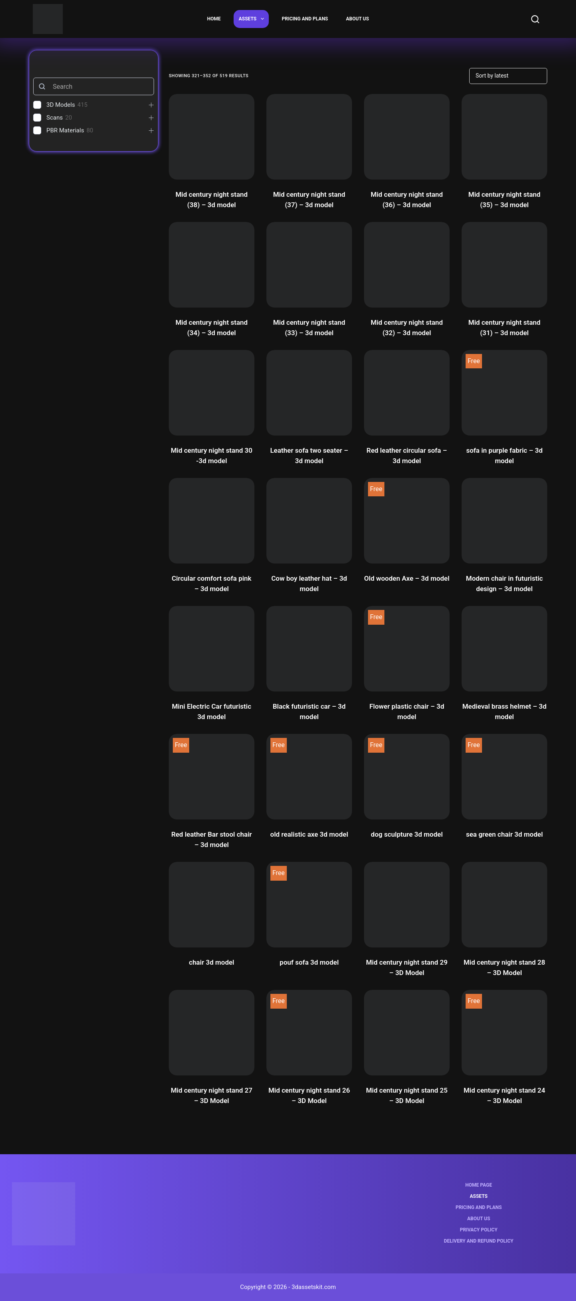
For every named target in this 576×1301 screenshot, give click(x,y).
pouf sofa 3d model (309, 962)
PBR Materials (65, 130)
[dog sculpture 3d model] (407, 776)
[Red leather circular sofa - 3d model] (407, 393)
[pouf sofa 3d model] (309, 904)
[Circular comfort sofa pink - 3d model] (211, 521)
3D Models (60, 104)
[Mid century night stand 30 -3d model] (211, 393)
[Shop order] (508, 76)
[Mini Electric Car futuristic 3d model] (211, 648)
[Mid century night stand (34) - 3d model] (211, 265)
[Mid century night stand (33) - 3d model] (309, 265)
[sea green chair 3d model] (504, 776)
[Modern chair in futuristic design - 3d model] (504, 521)
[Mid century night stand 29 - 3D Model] (407, 904)
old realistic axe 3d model (309, 834)
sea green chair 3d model (504, 834)
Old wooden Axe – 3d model (406, 578)
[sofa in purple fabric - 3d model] (504, 393)
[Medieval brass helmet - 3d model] (504, 648)
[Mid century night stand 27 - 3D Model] (211, 1032)
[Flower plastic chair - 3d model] (407, 648)
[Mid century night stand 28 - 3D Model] (504, 904)
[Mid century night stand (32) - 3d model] (407, 265)
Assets (253, 19)
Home (214, 19)
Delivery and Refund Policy (479, 1241)
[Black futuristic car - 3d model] (309, 648)
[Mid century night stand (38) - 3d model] (211, 137)
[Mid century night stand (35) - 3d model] (504, 137)
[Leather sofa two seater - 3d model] (309, 393)
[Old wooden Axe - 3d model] (407, 521)
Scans (54, 117)
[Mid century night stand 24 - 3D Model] (504, 1032)
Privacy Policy (479, 1230)
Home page (478, 1185)
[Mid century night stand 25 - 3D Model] (407, 1032)
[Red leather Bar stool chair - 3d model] (211, 776)
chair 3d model (211, 962)
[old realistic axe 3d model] (309, 776)
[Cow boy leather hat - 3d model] (309, 521)
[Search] (535, 19)
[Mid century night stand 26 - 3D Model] (309, 1032)
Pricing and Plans (305, 19)
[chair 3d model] (211, 904)
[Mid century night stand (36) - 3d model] (407, 137)
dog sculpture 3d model (407, 834)
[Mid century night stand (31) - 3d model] (504, 265)
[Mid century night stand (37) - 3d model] (309, 137)
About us (357, 19)
